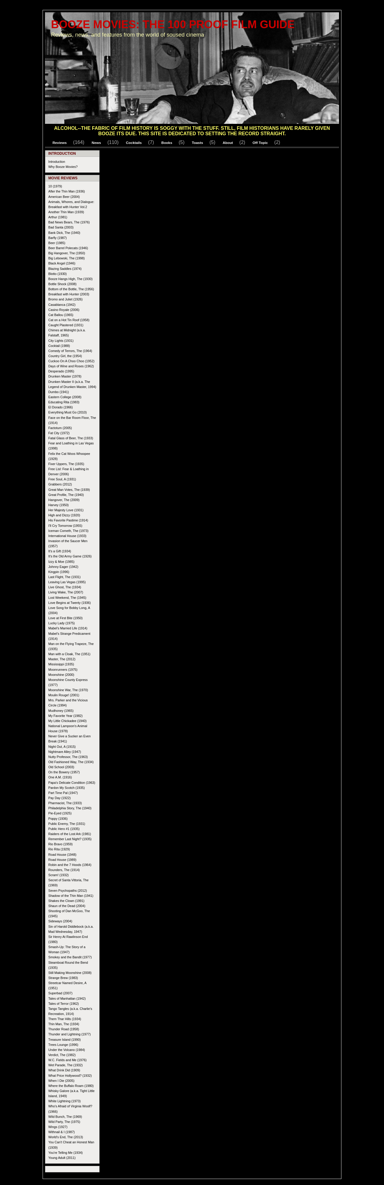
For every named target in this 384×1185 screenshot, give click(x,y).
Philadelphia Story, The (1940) (70, 808)
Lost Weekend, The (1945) (67, 597)
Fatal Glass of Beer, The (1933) (70, 438)
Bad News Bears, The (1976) (69, 222)
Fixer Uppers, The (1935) (66, 464)
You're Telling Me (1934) (65, 1152)
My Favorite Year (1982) (65, 716)
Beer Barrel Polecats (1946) (68, 248)
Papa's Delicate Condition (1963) (71, 782)
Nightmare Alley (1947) (64, 752)
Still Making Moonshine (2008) (70, 973)
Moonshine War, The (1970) (68, 690)
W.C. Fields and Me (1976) (67, 1060)
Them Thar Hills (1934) (64, 1019)
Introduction (56, 161)
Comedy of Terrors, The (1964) (70, 351)
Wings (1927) (58, 1127)
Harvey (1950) (58, 505)
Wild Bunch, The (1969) (65, 1116)
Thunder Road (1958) (63, 1029)
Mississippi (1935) (61, 664)
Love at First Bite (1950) (65, 618)
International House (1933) (67, 536)
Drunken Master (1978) (64, 376)
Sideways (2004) (60, 921)
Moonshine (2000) (61, 674)
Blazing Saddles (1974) (65, 268)
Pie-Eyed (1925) (59, 813)
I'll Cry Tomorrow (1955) (65, 525)
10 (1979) (55, 186)
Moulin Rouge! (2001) (63, 695)
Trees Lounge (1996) (63, 1044)
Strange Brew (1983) (63, 978)
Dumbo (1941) (58, 392)
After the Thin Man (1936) (66, 191)
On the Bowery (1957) (64, 772)
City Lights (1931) (61, 340)
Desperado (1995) (61, 371)
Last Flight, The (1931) (64, 577)
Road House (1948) (62, 854)
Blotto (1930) (57, 274)
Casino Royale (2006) (64, 310)
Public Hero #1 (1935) (64, 829)
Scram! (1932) (58, 875)
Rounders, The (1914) (64, 870)
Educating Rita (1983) (64, 402)
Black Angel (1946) (61, 263)
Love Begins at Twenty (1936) (69, 602)
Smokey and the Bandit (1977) (70, 957)
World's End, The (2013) (65, 1137)
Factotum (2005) (60, 428)
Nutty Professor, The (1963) (68, 757)
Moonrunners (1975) (62, 669)
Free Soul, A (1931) (62, 479)
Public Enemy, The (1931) (66, 823)
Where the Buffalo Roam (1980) (71, 1086)
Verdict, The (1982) (62, 1055)
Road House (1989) (62, 859)
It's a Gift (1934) (59, 551)
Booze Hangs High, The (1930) (70, 279)
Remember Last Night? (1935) (70, 839)
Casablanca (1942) (62, 304)
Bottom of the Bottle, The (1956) (71, 289)
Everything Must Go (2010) (67, 412)
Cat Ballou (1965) (60, 315)
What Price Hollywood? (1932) (70, 1075)
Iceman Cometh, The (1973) (68, 531)
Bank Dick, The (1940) (64, 232)
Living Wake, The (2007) (65, 592)
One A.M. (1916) (60, 777)
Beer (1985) (56, 243)
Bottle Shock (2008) (62, 284)
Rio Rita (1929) (59, 849)
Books (166, 143)
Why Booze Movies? (63, 167)
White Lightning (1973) (64, 1101)
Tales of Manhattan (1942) (67, 998)
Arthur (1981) (57, 217)
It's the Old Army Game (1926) (70, 556)
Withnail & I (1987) (61, 1132)
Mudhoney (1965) (61, 710)
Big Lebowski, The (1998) (66, 258)
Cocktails (134, 143)
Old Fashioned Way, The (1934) (71, 762)
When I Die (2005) (61, 1080)
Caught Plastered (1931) (65, 325)
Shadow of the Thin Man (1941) (70, 895)
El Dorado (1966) (60, 407)
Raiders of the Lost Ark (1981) (69, 834)
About (228, 143)
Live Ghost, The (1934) (64, 587)
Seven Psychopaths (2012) (67, 890)
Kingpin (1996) (58, 572)
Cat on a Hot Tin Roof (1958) (68, 320)
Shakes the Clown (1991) (66, 901)
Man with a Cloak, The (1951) (69, 654)
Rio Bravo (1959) (60, 844)
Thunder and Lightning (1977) (69, 1034)
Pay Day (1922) (59, 798)
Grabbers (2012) (60, 484)
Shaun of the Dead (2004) (66, 906)
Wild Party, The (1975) (64, 1122)
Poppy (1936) (58, 818)
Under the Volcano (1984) (66, 1050)
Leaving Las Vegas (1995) (67, 582)
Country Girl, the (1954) (65, 356)
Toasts (197, 143)
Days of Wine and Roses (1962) (71, 366)
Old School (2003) (61, 767)
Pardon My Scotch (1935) (66, 788)
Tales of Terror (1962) (63, 1003)
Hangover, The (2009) (64, 500)
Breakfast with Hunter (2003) (68, 294)
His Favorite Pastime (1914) (68, 520)
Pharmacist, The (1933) (65, 803)
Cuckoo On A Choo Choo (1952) (71, 361)
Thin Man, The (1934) (63, 1024)
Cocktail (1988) (59, 346)
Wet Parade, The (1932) (65, 1065)
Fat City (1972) (59, 433)
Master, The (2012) (61, 659)
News (96, 143)
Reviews (59, 143)
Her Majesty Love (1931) (65, 510)
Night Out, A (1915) (62, 746)
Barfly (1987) (57, 238)
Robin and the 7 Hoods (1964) (70, 865)
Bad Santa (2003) (61, 227)
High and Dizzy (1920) (64, 515)
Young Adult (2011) (62, 1158)
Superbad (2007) (60, 993)
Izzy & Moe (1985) (61, 561)
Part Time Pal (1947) (63, 793)
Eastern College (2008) (64, 397)
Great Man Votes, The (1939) (69, 489)
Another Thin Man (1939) (66, 212)
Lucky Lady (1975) (61, 623)
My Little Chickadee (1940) (67, 721)
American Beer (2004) (64, 196)
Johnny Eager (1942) (63, 567)
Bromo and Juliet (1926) (65, 299)
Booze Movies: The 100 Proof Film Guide (173, 24)
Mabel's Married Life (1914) (67, 628)
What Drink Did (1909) (64, 1070)
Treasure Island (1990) (64, 1039)
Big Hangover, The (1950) (66, 253)
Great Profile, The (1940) (66, 495)
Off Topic (260, 143)
